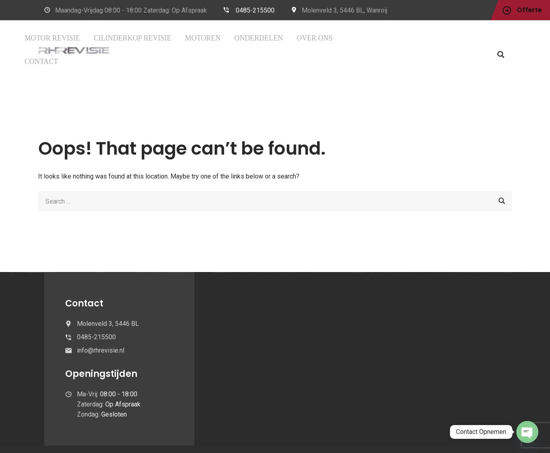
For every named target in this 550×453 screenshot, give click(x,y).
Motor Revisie (151, 38)
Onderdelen (305, 38)
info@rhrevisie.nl (100, 326)
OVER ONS (346, 38)
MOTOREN (265, 38)
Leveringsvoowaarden (379, 439)
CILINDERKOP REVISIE (212, 38)
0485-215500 (255, 10)
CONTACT (383, 38)
